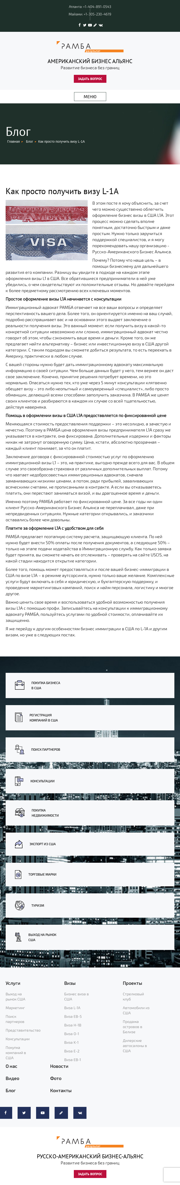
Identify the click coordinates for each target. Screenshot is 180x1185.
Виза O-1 (71, 1033)
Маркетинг (15, 1007)
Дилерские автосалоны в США (135, 1045)
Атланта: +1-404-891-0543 (90, 6)
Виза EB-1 (72, 1059)
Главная (13, 141)
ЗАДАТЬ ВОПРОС (90, 79)
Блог (29, 141)
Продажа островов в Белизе (132, 1026)
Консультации (18, 1038)
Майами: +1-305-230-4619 (90, 14)
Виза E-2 (71, 1051)
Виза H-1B (72, 1025)
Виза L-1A (72, 1007)
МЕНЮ (90, 96)
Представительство (23, 1030)
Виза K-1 (71, 1042)
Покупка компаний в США (16, 1052)
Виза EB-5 (73, 1016)
